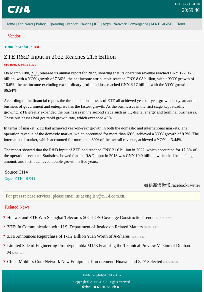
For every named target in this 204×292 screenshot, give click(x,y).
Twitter (194, 185)
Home (10, 24)
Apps (107, 24)
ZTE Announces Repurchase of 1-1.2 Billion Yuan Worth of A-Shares (68, 236)
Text (36, 47)
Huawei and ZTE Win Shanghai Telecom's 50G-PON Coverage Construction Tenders (82, 217)
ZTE (35, 73)
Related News (17, 207)
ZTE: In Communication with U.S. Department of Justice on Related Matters (75, 227)
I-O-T (155, 24)
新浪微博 (161, 185)
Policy (41, 24)
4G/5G (167, 24)
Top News (25, 24)
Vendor (72, 24)
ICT (97, 24)
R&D (30, 178)
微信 (148, 185)
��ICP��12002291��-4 (102, 287)
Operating (56, 24)
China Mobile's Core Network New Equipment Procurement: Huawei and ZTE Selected (84, 261)
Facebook (179, 185)
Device (85, 24)
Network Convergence (130, 24)
